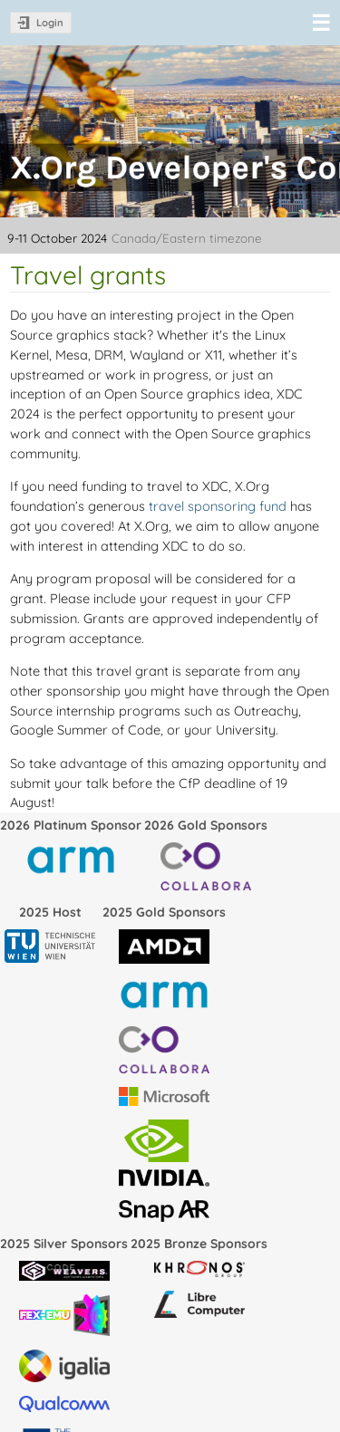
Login (49, 22)
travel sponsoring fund (218, 505)
